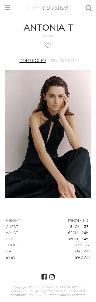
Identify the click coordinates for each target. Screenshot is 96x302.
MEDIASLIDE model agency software (58, 295)
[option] (48, 134)
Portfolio (32, 61)
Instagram (63, 61)
